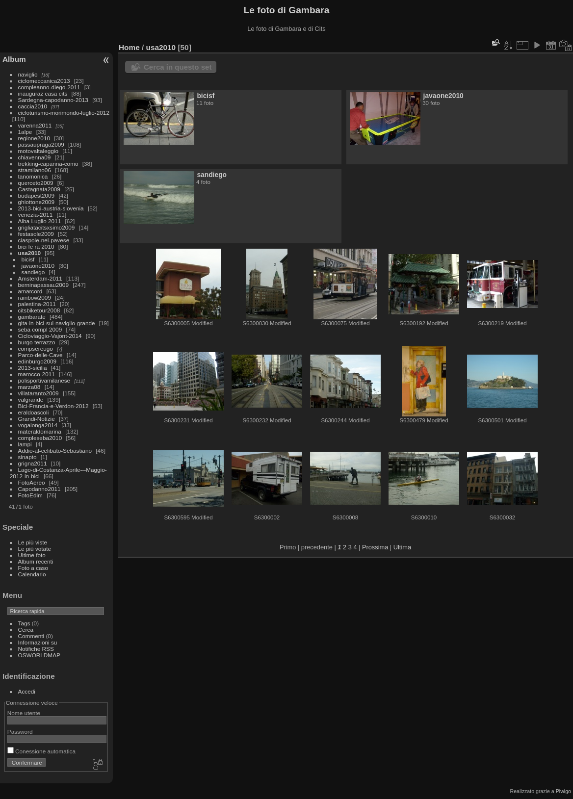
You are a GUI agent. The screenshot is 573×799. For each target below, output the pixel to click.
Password (20, 731)
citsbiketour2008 (39, 310)
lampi (25, 444)
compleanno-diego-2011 (49, 87)
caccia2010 (33, 106)
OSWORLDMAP (39, 655)
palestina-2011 (37, 304)
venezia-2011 (35, 214)
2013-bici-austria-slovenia (51, 208)
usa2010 (29, 253)
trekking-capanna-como (48, 163)
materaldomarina (39, 431)
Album (14, 59)
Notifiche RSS (36, 648)
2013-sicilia (32, 367)
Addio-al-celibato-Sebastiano (55, 450)
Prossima (375, 547)
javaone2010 (38, 265)
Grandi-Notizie (36, 418)
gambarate (32, 316)
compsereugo (35, 348)
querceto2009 (35, 183)
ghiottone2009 (36, 202)
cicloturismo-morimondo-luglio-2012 (63, 112)
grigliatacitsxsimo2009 (46, 227)
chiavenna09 (34, 157)
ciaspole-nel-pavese (44, 240)
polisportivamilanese (44, 380)
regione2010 (34, 138)
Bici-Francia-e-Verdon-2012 (53, 406)
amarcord (30, 291)
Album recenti (35, 561)
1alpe (25, 132)
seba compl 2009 (40, 329)
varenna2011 (35, 125)
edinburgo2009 (37, 361)
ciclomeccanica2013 (44, 80)
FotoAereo (31, 482)
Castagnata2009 (39, 189)
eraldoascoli (33, 412)
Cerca (25, 629)
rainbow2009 (34, 297)
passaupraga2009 (41, 144)
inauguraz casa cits (43, 93)
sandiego (33, 272)
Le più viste (33, 542)
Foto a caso (33, 568)
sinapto (27, 457)
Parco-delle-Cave (40, 355)
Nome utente (23, 713)
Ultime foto (32, 555)
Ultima (402, 547)
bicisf (28, 259)
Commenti (31, 636)
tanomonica (33, 176)
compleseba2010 (40, 438)
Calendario (32, 574)
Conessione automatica (41, 751)
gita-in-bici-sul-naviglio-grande (56, 323)
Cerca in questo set (177, 67)
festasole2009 (36, 234)
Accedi (26, 691)
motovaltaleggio (38, 151)
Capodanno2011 (39, 489)
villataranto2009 (38, 393)
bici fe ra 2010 (36, 246)
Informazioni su (37, 642)
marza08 (29, 387)
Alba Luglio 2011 (39, 221)
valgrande (31, 399)
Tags (24, 623)
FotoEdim (30, 495)
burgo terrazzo (36, 342)
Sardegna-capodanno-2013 (53, 100)
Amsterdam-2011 (40, 278)
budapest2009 (36, 195)
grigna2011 (32, 463)
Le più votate (34, 548)
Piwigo (563, 791)
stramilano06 (34, 170)
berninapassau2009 (43, 285)
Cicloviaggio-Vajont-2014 (50, 336)
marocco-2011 (36, 374)
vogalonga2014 (37, 425)
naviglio (28, 74)
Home (129, 47)
